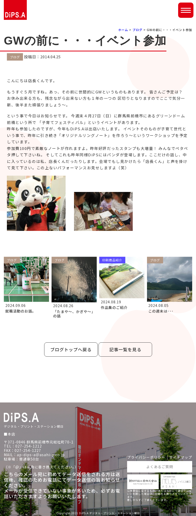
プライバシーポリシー (146, 457)
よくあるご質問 (159, 466)
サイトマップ (180, 457)
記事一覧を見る (125, 349)
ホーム (123, 29)
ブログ (137, 29)
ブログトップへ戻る (71, 349)
